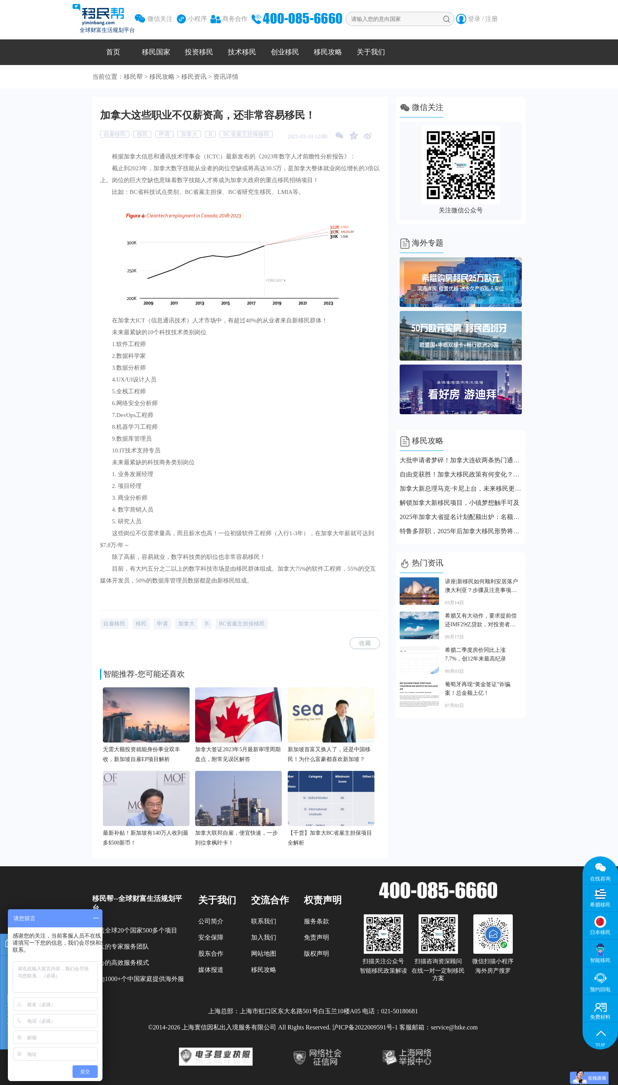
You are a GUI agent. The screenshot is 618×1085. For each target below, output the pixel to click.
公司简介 (210, 921)
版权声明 (316, 953)
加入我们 (263, 937)
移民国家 (156, 52)
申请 (164, 134)
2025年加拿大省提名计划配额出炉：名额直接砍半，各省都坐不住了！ (461, 517)
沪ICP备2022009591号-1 (365, 1027)
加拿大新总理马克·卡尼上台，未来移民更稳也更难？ (461, 488)
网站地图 (263, 953)
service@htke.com (454, 1027)
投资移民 (199, 52)
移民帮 (133, 76)
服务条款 (316, 921)
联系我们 (263, 921)
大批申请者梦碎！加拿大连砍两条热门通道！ (461, 460)
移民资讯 (194, 76)
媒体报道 (210, 969)
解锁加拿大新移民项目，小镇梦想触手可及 (459, 502)
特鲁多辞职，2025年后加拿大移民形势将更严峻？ (461, 531)
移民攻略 (328, 52)
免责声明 (316, 937)
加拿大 (189, 134)
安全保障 (210, 937)
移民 (142, 134)
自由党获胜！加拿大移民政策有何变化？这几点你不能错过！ (461, 474)
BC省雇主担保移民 (246, 134)
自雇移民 (115, 134)
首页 (113, 52)
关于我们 (371, 52)
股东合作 (210, 953)
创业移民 (285, 52)
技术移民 (242, 52)
